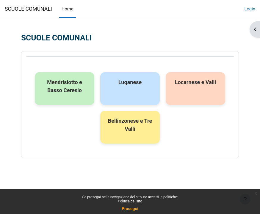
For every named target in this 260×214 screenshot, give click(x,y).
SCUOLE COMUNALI (28, 9)
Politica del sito (130, 201)
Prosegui (130, 208)
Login (249, 9)
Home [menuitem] (67, 9)
